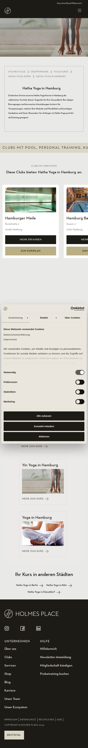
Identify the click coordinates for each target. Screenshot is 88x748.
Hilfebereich (76, 3)
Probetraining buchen (54, 673)
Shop (68, 3)
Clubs (8, 657)
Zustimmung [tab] (15, 317)
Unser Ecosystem (15, 707)
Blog (7, 682)
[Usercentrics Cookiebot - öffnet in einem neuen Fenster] (70, 309)
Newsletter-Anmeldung (55, 657)
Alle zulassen (43, 416)
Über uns (10, 648)
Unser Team (12, 698)
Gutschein (61, 3)
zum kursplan (31, 251)
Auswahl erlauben (44, 426)
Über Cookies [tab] (72, 317)
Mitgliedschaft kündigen (56, 665)
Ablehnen (44, 436)
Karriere (10, 690)
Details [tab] (44, 317)
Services (10, 665)
